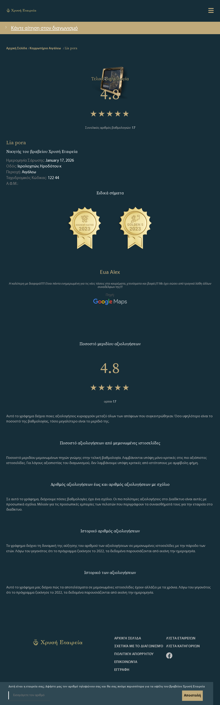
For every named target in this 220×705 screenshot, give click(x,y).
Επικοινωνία (125, 662)
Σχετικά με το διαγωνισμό (138, 646)
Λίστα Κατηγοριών (183, 646)
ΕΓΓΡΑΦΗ (121, 670)
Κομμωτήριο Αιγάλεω (45, 48)
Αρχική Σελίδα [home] (16, 48)
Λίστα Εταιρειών (180, 638)
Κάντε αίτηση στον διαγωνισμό (41, 28)
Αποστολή (192, 696)
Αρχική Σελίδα (127, 638)
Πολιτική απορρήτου (134, 654)
